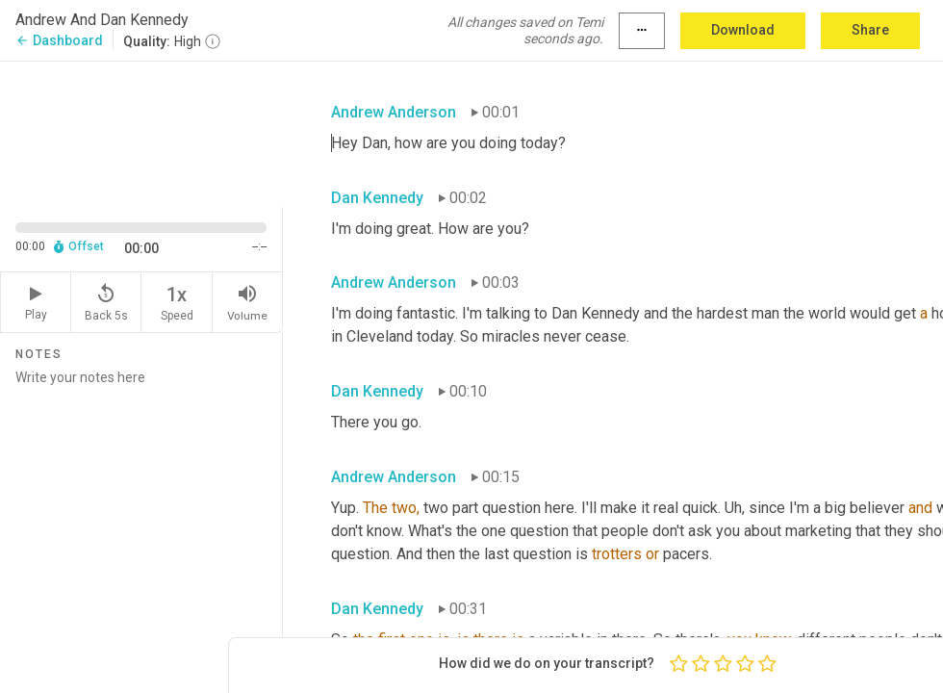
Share (870, 30)
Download (743, 30)
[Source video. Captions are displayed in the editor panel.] (141, 132)
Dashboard (59, 40)
